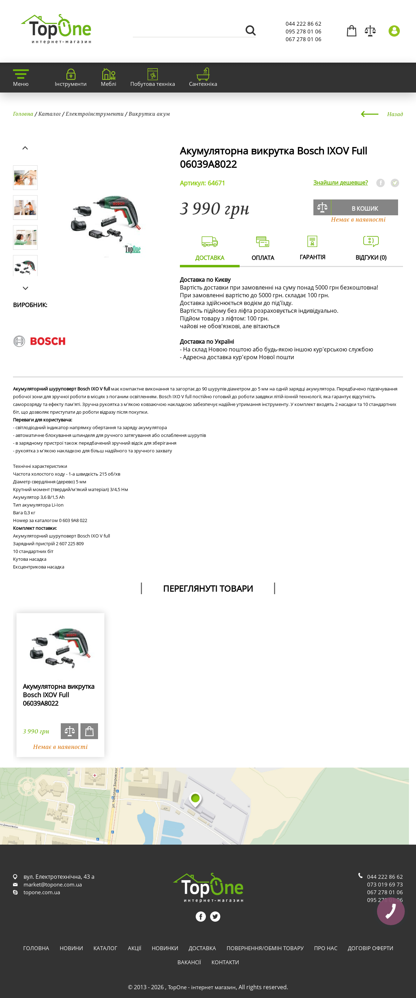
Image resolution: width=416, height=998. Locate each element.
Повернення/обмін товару (265, 948)
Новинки (165, 948)
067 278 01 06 (303, 39)
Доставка (202, 948)
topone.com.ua (42, 892)
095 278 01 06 (303, 31)
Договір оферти (370, 948)
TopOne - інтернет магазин (202, 987)
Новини (71, 948)
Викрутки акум (149, 113)
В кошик (365, 208)
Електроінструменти (95, 113)
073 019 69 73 (385, 884)
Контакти (225, 962)
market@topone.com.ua (53, 884)
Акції (134, 948)
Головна (23, 113)
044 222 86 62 (303, 23)
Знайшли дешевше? (340, 182)
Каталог (49, 113)
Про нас (325, 948)
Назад (395, 113)
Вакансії (189, 962)
